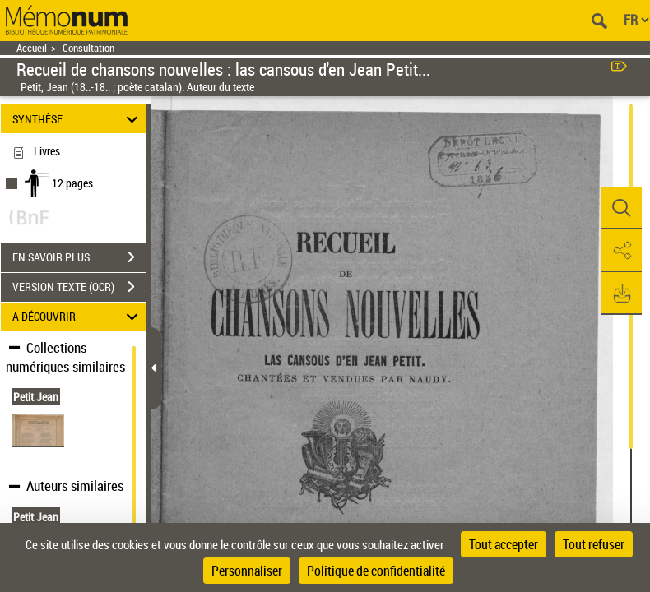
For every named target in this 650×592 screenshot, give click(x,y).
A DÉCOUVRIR (77, 317)
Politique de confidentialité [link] (376, 571)
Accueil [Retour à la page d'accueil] (31, 48)
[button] (621, 208)
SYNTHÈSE (77, 118)
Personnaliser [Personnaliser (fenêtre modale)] (246, 571)
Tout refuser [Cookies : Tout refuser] (593, 544)
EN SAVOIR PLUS (79, 257)
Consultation (88, 48)
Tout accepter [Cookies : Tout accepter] (503, 544)
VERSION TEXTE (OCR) (79, 286)
